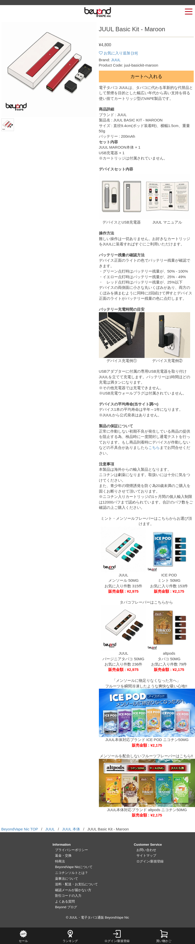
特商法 (60, 861)
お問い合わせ (146, 850)
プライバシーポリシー (71, 850)
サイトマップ (146, 855)
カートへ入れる (146, 76)
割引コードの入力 (68, 896)
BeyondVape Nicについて (74, 867)
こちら (154, 447)
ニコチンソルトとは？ (71, 873)
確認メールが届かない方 (73, 890)
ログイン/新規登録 (150, 861)
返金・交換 (63, 855)
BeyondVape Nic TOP (19, 829)
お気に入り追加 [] (121, 53)
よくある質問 (65, 901)
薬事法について (66, 878)
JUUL (116, 60)
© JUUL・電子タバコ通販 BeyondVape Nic (97, 917)
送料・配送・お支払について (76, 884)
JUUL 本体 (71, 829)
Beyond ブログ (66, 907)
